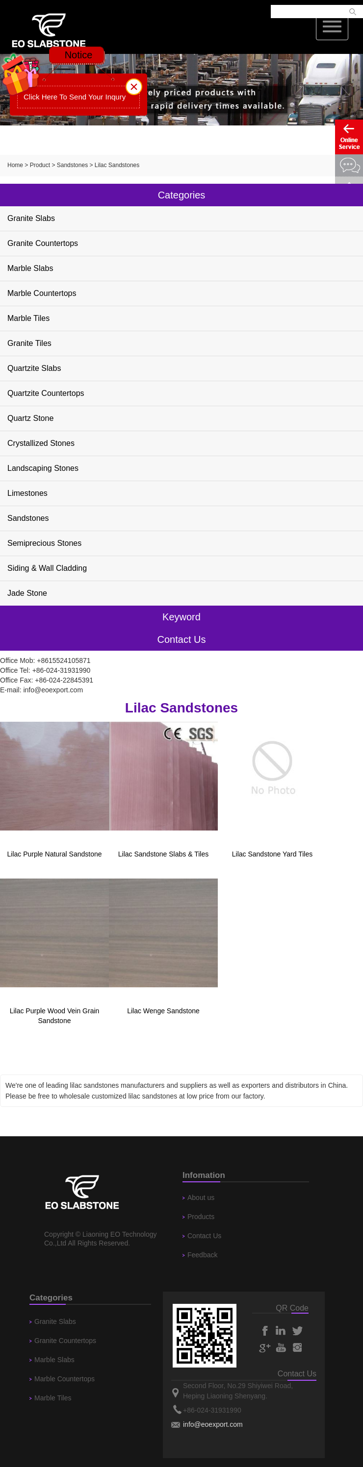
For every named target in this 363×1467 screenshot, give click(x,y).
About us (200, 1197)
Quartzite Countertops (45, 393)
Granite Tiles (29, 343)
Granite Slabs (31, 218)
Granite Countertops (42, 243)
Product (40, 165)
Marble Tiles (28, 318)
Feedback (202, 1255)
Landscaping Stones (42, 468)
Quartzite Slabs (34, 368)
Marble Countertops (42, 293)
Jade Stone (27, 593)
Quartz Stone (30, 418)
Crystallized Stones (41, 443)
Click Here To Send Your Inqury (75, 97)
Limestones (27, 493)
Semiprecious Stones (44, 543)
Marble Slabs (30, 268)
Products (200, 1217)
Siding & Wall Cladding (47, 568)
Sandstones (72, 165)
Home (15, 165)
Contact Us (204, 1236)
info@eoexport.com (53, 690)
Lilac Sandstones (117, 165)
